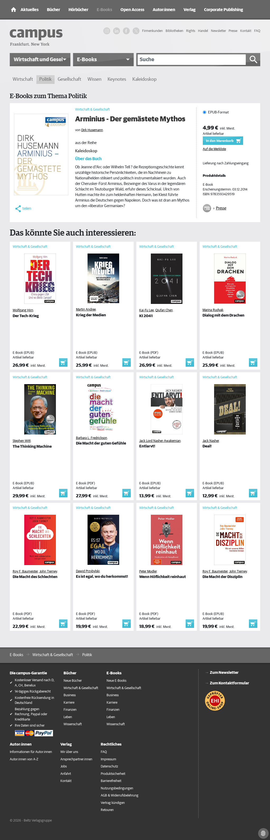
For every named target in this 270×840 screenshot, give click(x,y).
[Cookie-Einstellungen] (263, 833)
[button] (40, 59)
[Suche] (192, 59)
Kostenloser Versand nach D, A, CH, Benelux (34, 683)
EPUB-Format (218, 112)
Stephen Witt (22, 441)
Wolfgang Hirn (23, 310)
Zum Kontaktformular (229, 683)
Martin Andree (86, 309)
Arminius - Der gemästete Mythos (130, 119)
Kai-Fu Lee (146, 310)
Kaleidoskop (86, 151)
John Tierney (48, 571)
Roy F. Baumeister (25, 571)
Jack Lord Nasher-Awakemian (160, 441)
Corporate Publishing (223, 10)
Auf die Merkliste (214, 149)
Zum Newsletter (224, 673)
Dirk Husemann (92, 130)
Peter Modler (148, 571)
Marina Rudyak (212, 310)
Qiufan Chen (164, 310)
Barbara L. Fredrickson (91, 438)
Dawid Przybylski (88, 571)
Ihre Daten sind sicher (30, 725)
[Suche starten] (253, 59)
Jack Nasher (210, 441)
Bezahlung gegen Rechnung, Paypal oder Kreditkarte (31, 714)
